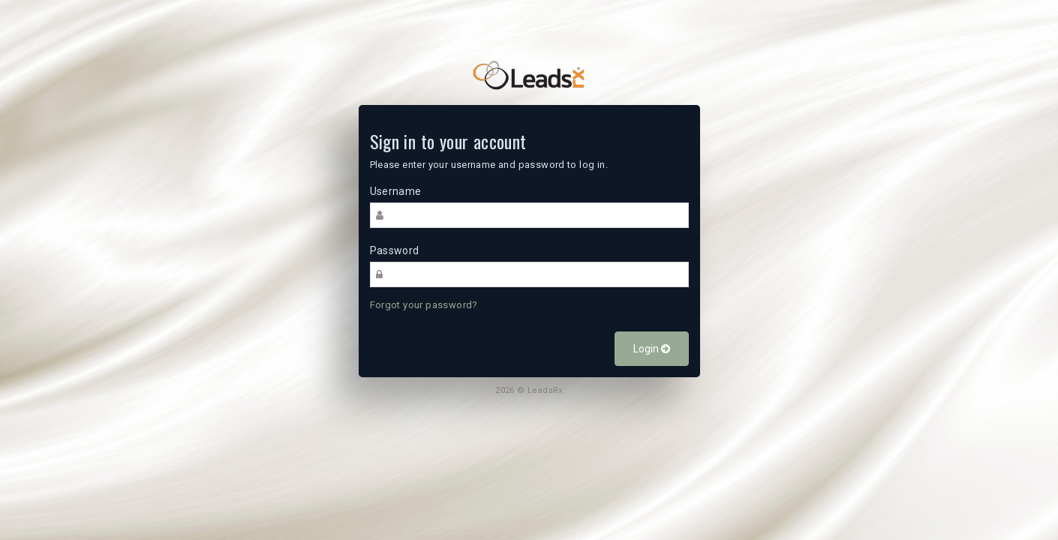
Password (394, 250)
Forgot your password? (424, 304)
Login (651, 349)
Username (396, 191)
